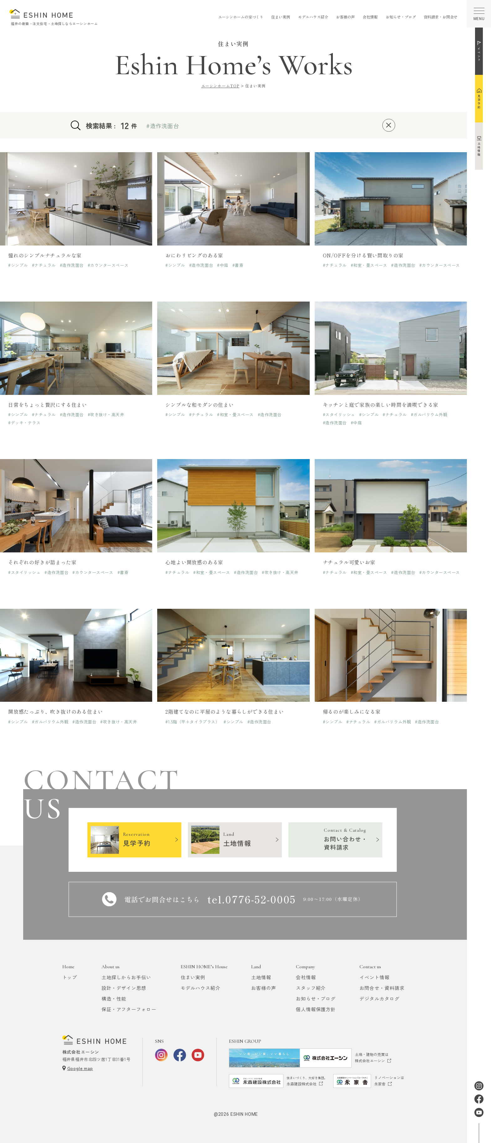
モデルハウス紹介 (313, 16)
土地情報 (261, 977)
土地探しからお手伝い (126, 977)
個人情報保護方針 (316, 1009)
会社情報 (370, 16)
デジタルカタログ (379, 998)
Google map (80, 1068)
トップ (69, 977)
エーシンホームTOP (220, 85)
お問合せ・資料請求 (381, 988)
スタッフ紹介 (311, 988)
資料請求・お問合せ (440, 16)
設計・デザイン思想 (123, 988)
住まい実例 (280, 16)
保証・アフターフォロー (128, 1009)
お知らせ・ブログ (401, 16)
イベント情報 (374, 977)
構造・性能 (114, 998)
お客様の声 (345, 16)
